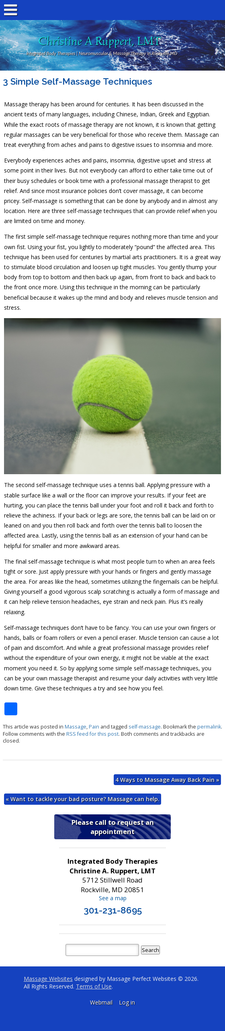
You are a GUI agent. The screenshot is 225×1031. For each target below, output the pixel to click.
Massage (75, 726)
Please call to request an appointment (113, 827)
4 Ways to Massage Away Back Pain (167, 779)
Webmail (101, 1002)
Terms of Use (94, 986)
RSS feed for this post (92, 734)
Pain (94, 726)
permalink (209, 726)
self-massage (145, 726)
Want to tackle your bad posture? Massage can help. (83, 799)
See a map (113, 898)
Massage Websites (48, 978)
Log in (127, 1002)
